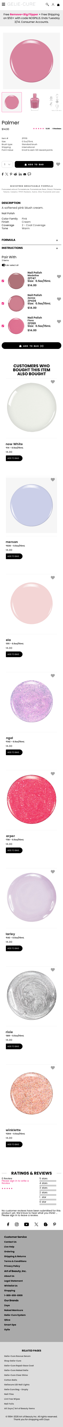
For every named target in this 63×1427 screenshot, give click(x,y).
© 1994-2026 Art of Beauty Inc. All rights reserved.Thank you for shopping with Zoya (31, 1418)
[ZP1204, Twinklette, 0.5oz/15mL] (31, 1099)
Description (11, 203)
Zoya (7, 1305)
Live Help (9, 1247)
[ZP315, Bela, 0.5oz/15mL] (31, 609)
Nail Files (9, 1394)
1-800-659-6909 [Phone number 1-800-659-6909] (13, 1295)
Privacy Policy (12, 1266)
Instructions (30, 248)
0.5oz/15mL (17, 142)
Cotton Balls (10, 1380)
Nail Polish (8, 213)
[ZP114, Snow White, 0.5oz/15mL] (31, 413)
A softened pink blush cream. (22, 207)
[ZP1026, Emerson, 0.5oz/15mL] (31, 511)
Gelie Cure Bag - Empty (16, 1389)
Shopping (9, 1291)
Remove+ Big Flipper (24, 14)
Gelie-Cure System (15, 1315)
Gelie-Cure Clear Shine (16, 1375)
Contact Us (10, 1242)
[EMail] (24, 174)
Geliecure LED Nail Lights (17, 1385)
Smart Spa (10, 1325)
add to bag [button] (29, 164)
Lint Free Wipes (12, 1399)
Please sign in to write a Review (15, 1182)
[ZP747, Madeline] (30, 281)
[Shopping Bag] (58, 5)
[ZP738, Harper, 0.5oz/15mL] (31, 805)
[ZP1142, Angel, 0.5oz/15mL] (31, 707)
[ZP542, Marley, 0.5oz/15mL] (31, 903)
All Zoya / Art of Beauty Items (19, 1408)
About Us (9, 1276)
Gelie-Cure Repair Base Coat (19, 1366)
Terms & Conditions (15, 1261)
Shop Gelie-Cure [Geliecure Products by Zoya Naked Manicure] (12, 1361)
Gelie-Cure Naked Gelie (16, 1370)
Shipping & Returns (15, 1256)
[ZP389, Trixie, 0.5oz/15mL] (31, 1001)
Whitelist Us (10, 1286)
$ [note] (32, 285)
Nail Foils (9, 1404)
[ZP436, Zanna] (30, 303)
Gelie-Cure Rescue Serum (17, 1356)
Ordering (9, 1252)
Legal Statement (13, 1281)
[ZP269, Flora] (30, 326)
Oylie (7, 1330)
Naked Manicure (13, 1310)
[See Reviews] (47, 129)
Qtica (7, 1320)
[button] (22, 4)
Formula (30, 240)
